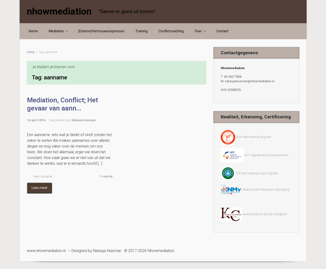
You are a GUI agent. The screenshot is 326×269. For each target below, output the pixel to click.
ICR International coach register (257, 173)
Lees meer (40, 188)
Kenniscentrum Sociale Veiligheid (265, 214)
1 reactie (106, 176)
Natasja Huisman (84, 120)
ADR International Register (253, 137)
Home (30, 52)
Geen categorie (42, 176)
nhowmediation (59, 11)
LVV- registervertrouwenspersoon (254, 155)
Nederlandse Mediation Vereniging (255, 189)
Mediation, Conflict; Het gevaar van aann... (62, 104)
